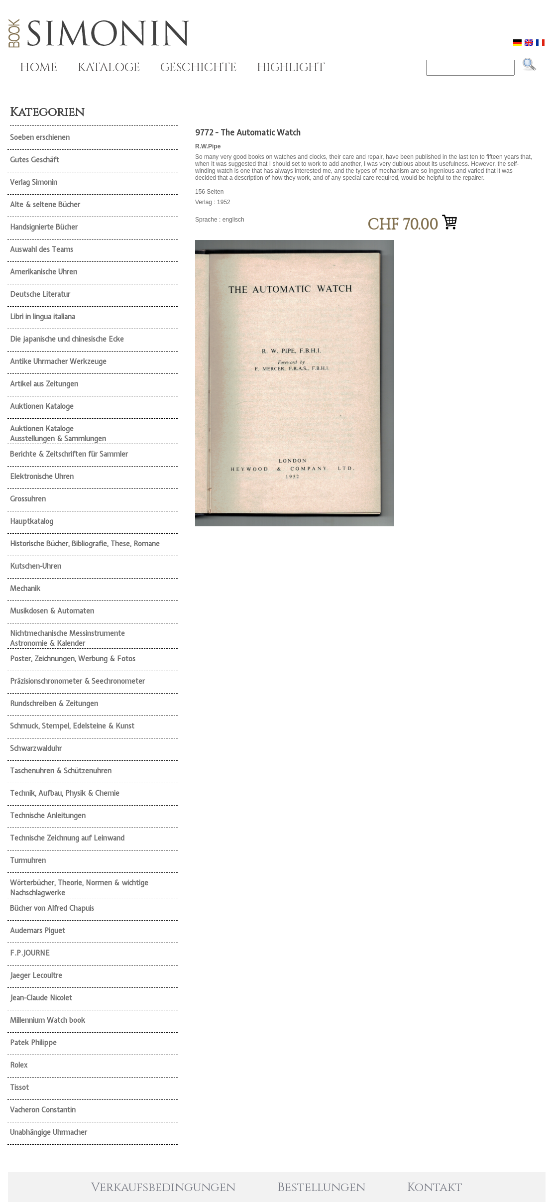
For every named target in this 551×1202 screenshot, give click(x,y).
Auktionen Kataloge (42, 406)
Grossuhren (28, 498)
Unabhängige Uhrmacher (48, 1132)
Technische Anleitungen (48, 815)
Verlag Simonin (33, 182)
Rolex (18, 1065)
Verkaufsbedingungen (163, 1188)
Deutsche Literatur (40, 294)
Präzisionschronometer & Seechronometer (77, 681)
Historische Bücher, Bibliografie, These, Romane (85, 543)
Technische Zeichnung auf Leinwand (67, 838)
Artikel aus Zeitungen (44, 383)
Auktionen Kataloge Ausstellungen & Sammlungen (58, 433)
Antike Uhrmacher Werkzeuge (58, 361)
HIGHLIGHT (291, 68)
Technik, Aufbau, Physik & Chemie (64, 793)
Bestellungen (321, 1188)
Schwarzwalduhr (36, 748)
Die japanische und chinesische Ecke (67, 339)
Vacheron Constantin (43, 1109)
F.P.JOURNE (30, 953)
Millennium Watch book (47, 1020)
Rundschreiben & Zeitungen (54, 703)
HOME (39, 68)
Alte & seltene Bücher (45, 204)
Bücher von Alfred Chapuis (52, 908)
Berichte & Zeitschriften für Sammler (69, 454)
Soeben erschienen (40, 137)
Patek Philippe (33, 1042)
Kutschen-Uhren (35, 566)
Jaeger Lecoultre (36, 975)
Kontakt (434, 1188)
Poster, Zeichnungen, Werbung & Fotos (72, 658)
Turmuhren (28, 860)
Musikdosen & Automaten (52, 610)
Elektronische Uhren (42, 476)
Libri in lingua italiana (42, 316)
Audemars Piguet (37, 930)
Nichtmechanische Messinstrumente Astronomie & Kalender (67, 638)
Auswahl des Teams (41, 249)
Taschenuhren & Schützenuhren (60, 770)
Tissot (19, 1087)
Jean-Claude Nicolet (41, 997)
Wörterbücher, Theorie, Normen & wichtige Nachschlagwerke (79, 887)
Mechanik (25, 588)
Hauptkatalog (31, 521)
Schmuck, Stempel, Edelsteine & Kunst (72, 725)
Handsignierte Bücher (44, 227)
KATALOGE (109, 68)
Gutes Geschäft (34, 159)
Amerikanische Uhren (43, 271)
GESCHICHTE (198, 68)
